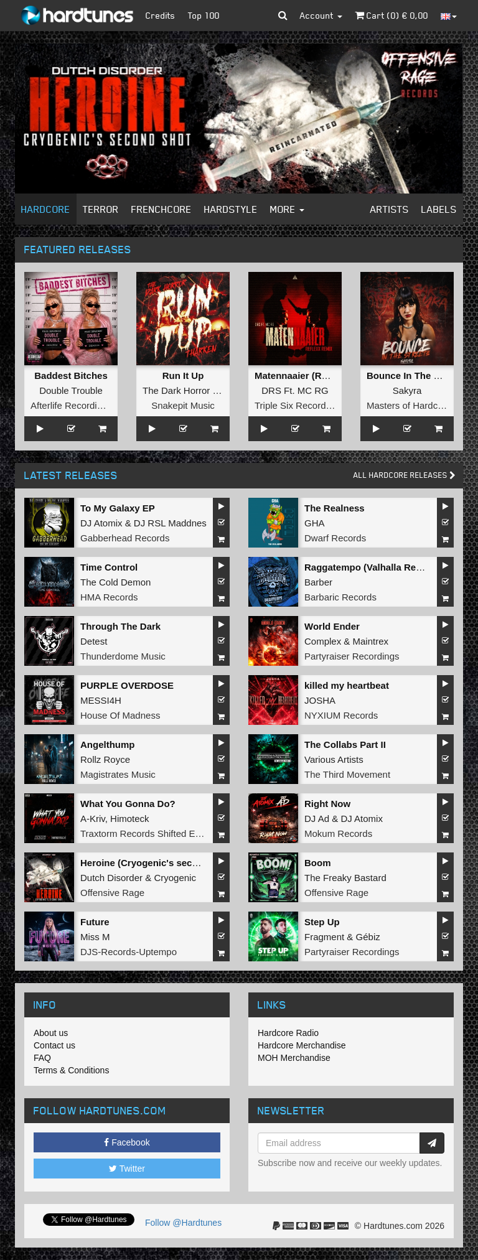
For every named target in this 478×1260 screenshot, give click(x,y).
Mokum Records (338, 833)
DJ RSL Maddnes (170, 523)
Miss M (95, 936)
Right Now (327, 803)
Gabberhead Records (124, 538)
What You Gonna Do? (128, 803)
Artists (389, 209)
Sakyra (407, 390)
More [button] (287, 209)
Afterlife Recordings (71, 405)
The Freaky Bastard (345, 877)
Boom (317, 862)
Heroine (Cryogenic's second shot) (157, 862)
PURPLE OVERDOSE (127, 685)
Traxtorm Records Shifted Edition (148, 833)
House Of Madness (120, 715)
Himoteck (129, 818)
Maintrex (371, 641)
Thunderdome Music (123, 656)
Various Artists (333, 759)
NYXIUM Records (341, 715)
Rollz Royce (105, 759)
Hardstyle (231, 209)
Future (95, 922)
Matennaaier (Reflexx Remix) (318, 375)
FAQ (42, 1058)
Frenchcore (161, 209)
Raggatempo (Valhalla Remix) (369, 567)
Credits (161, 15)
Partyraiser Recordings (352, 656)
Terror (101, 209)
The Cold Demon (115, 582)
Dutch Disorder (111, 877)
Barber (318, 582)
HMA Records (109, 597)
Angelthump (107, 744)
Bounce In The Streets (416, 375)
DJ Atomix (101, 523)
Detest (93, 641)
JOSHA (319, 700)
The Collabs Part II (345, 744)
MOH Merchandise (294, 1058)
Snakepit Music (183, 405)
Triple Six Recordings (299, 405)
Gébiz (368, 936)
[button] (283, 15)
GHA (314, 523)
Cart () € (391, 15)
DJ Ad (316, 818)
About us (51, 1033)
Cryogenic (175, 877)
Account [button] (321, 15)
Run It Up (183, 375)
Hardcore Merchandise (302, 1045)
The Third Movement (347, 774)
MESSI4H (100, 700)
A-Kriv (92, 818)
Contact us (54, 1045)
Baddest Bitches (71, 375)
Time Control (109, 567)
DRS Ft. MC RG (295, 390)
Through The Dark (120, 626)
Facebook (126, 1142)
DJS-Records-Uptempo (128, 951)
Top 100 (204, 15)
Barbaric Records (340, 597)
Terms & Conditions (71, 1070)
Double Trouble (71, 390)
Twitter (127, 1169)
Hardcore (45, 209)
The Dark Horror (176, 390)
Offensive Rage (112, 892)
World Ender (332, 626)
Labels (439, 209)
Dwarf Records (335, 538)
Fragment (324, 936)
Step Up (322, 922)
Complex (322, 641)
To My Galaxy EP (117, 508)
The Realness (334, 508)
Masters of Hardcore (409, 405)
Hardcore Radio (288, 1033)
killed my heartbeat (346, 685)
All (405, 475)
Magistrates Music (118, 774)
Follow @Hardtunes (183, 1223)
